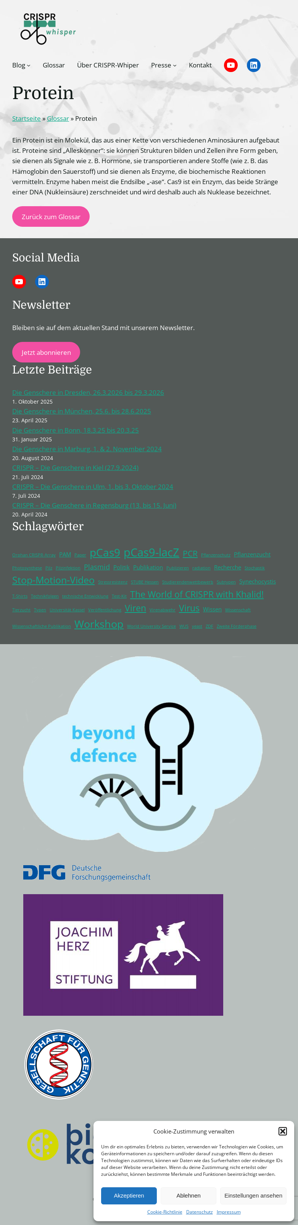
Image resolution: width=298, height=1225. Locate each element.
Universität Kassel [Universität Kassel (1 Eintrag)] (67, 609)
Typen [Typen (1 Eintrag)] (40, 609)
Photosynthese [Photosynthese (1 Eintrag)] (27, 568)
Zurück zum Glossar (51, 216)
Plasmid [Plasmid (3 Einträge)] (97, 566)
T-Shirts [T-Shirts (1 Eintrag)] (19, 596)
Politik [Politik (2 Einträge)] (121, 567)
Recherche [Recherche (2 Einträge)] (227, 567)
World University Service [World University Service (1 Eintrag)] (151, 626)
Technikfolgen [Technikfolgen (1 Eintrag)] (45, 596)
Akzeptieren (129, 1195)
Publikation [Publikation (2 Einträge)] (148, 567)
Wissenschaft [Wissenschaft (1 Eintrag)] (238, 609)
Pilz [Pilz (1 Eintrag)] (48, 568)
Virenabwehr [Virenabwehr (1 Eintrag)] (163, 609)
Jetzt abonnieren (46, 352)
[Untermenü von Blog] (29, 65)
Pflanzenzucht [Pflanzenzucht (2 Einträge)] (252, 554)
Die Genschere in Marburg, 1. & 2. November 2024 (87, 448)
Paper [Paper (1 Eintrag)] (80, 555)
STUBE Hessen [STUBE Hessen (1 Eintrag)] (145, 582)
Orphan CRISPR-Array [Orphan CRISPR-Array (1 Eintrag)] (34, 555)
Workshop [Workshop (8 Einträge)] (99, 624)
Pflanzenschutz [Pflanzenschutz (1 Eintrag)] (215, 555)
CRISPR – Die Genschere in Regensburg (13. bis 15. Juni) (94, 505)
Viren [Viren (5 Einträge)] (135, 608)
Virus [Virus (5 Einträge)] (189, 608)
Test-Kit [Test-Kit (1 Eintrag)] (119, 596)
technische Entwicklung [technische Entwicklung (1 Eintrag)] (85, 596)
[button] (283, 1131)
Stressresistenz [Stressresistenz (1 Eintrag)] (112, 582)
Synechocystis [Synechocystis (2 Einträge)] (257, 581)
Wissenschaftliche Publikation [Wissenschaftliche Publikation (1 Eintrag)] (41, 626)
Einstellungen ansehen (253, 1195)
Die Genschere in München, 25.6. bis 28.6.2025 (81, 411)
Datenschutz (199, 1212)
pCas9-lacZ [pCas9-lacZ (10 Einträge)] (151, 552)
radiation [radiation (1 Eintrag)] (201, 568)
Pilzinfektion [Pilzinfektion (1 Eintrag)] (68, 568)
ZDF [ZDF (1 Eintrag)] (209, 626)
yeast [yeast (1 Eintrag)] (197, 626)
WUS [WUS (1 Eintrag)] (183, 626)
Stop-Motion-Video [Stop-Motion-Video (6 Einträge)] (53, 580)
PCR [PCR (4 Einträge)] (190, 553)
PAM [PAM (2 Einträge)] (65, 554)
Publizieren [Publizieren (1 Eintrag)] (177, 568)
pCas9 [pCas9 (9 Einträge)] (105, 552)
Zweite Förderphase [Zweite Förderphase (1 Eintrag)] (236, 626)
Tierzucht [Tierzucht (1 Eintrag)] (21, 609)
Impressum (229, 1212)
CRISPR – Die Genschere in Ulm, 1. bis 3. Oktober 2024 (92, 486)
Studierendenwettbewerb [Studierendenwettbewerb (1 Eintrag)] (187, 582)
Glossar (58, 118)
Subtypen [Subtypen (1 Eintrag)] (226, 582)
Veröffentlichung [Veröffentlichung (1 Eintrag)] (104, 609)
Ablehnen (188, 1195)
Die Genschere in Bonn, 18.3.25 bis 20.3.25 (75, 430)
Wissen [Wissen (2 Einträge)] (212, 609)
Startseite (26, 118)
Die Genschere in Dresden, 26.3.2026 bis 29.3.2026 (88, 392)
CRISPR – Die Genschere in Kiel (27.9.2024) (75, 467)
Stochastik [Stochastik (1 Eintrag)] (255, 568)
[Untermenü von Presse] (175, 65)
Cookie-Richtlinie (164, 1212)
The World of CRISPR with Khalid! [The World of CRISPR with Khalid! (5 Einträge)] (197, 594)
